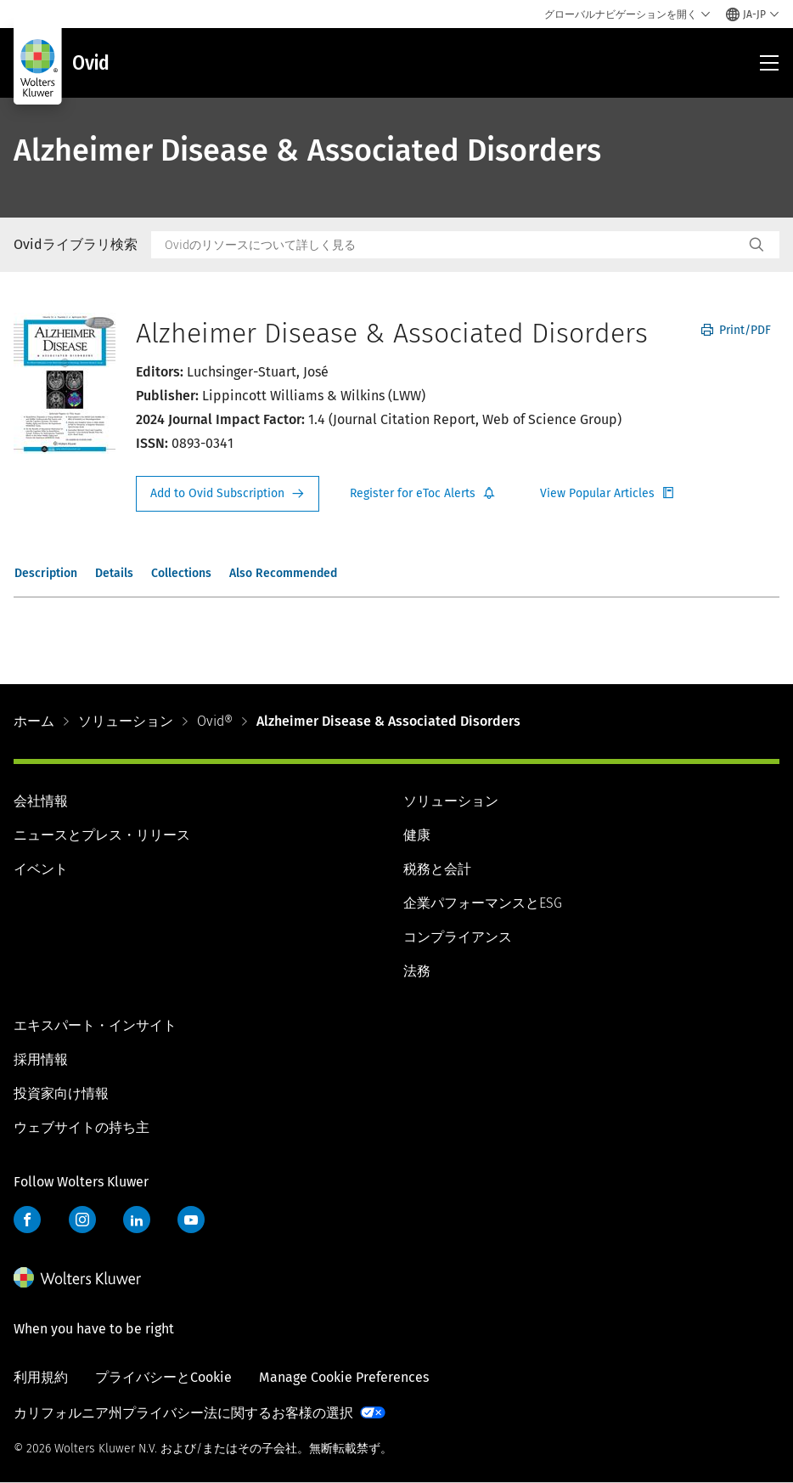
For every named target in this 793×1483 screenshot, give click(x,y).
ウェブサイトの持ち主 (81, 1127)
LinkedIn (136, 1219)
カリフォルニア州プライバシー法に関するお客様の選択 (183, 1413)
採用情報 (41, 1059)
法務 (416, 971)
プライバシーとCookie (163, 1377)
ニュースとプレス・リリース (102, 835)
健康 (416, 835)
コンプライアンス (457, 937)
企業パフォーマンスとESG (482, 903)
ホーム (34, 721)
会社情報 (41, 801)
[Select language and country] (752, 14)
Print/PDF (736, 330)
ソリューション (125, 721)
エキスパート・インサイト (95, 1025)
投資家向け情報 (61, 1093)
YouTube (191, 1219)
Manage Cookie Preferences (344, 1377)
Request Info (227, 494)
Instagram (82, 1219)
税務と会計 (437, 869)
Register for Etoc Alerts (422, 494)
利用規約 (41, 1377)
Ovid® (215, 721)
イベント (41, 869)
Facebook (27, 1219)
